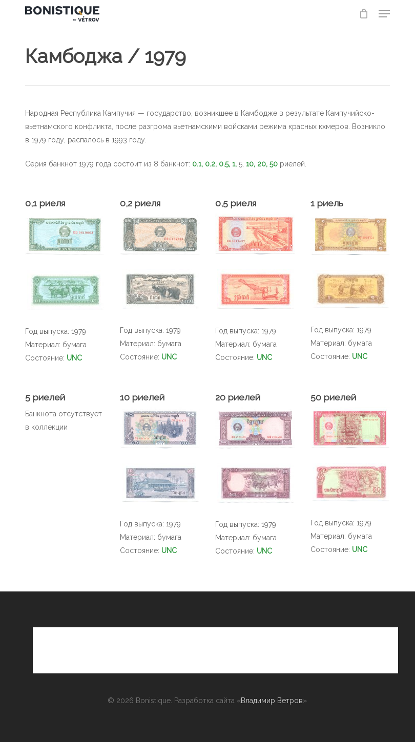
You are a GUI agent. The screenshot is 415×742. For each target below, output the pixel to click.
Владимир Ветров (272, 700)
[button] (384, 14)
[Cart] (364, 14)
